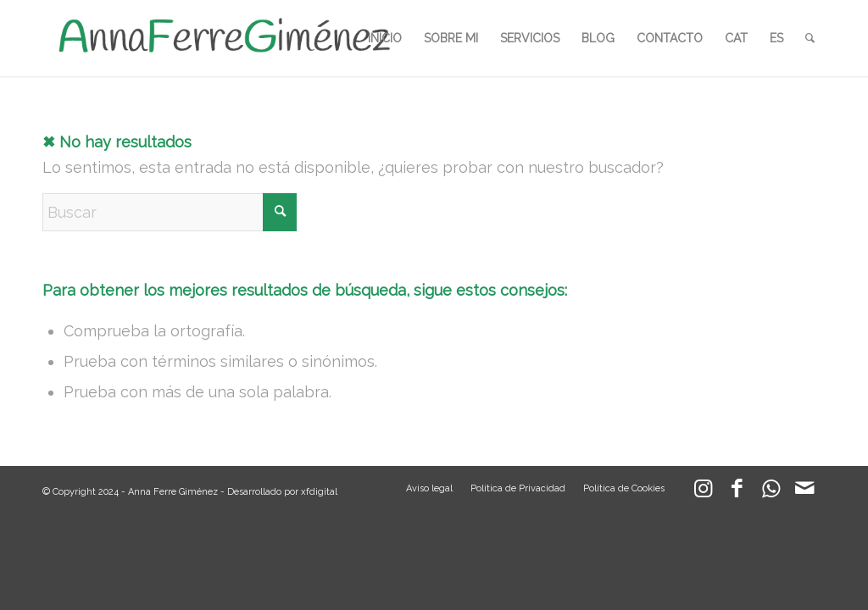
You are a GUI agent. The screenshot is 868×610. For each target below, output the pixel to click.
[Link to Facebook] (736, 492)
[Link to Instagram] (702, 492)
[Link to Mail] (804, 492)
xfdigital (319, 491)
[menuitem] (385, 38)
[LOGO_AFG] (223, 38)
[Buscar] (810, 38)
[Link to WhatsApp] (770, 492)
